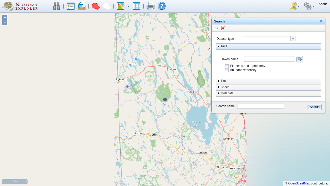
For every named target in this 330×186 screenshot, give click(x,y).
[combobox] (269, 38)
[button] (56, 6)
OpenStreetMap (299, 183)
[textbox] (267, 39)
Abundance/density (243, 70)
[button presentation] (293, 38)
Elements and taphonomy (247, 66)
